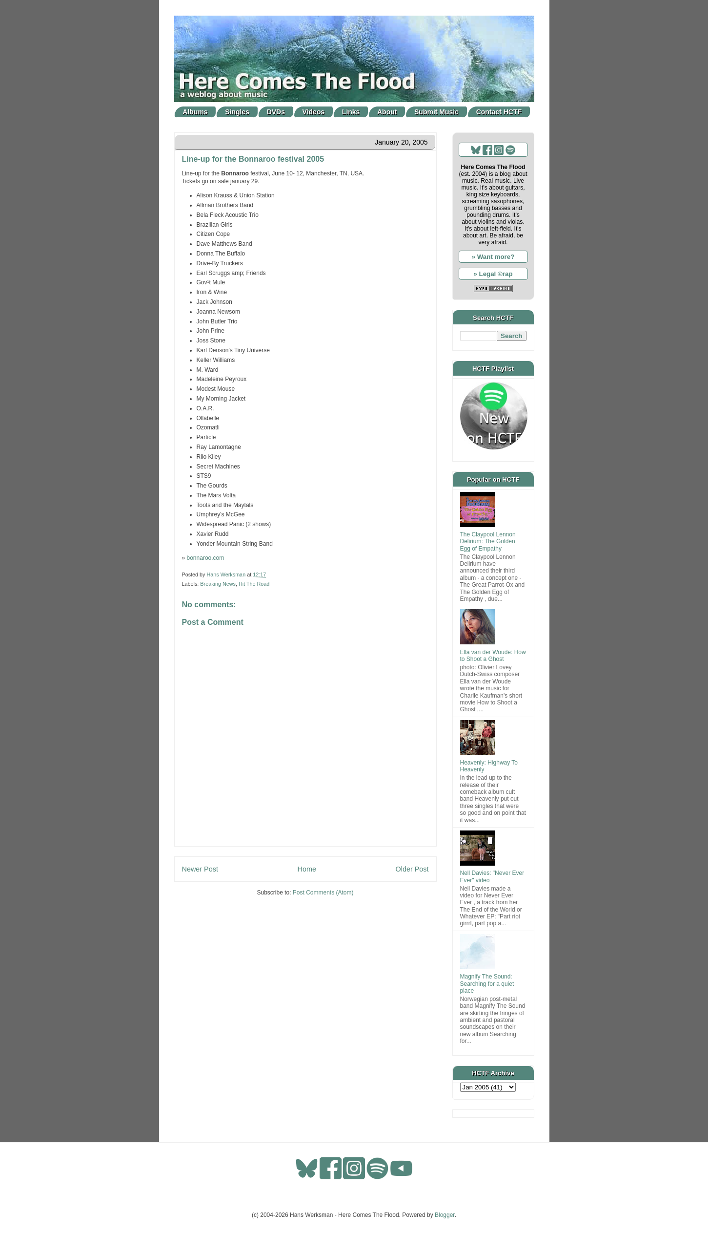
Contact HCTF (499, 112)
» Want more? (493, 256)
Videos (314, 112)
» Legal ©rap (492, 273)
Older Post (412, 869)
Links (351, 112)
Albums (194, 112)
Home (307, 869)
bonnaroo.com (205, 557)
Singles (237, 112)
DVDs (276, 112)
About (387, 112)
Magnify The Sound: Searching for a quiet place (487, 983)
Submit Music (436, 112)
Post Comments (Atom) (323, 892)
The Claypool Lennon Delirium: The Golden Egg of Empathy (488, 541)
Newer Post (200, 869)
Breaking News (218, 584)
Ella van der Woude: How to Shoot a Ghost (493, 655)
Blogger (445, 1215)
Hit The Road (254, 584)
